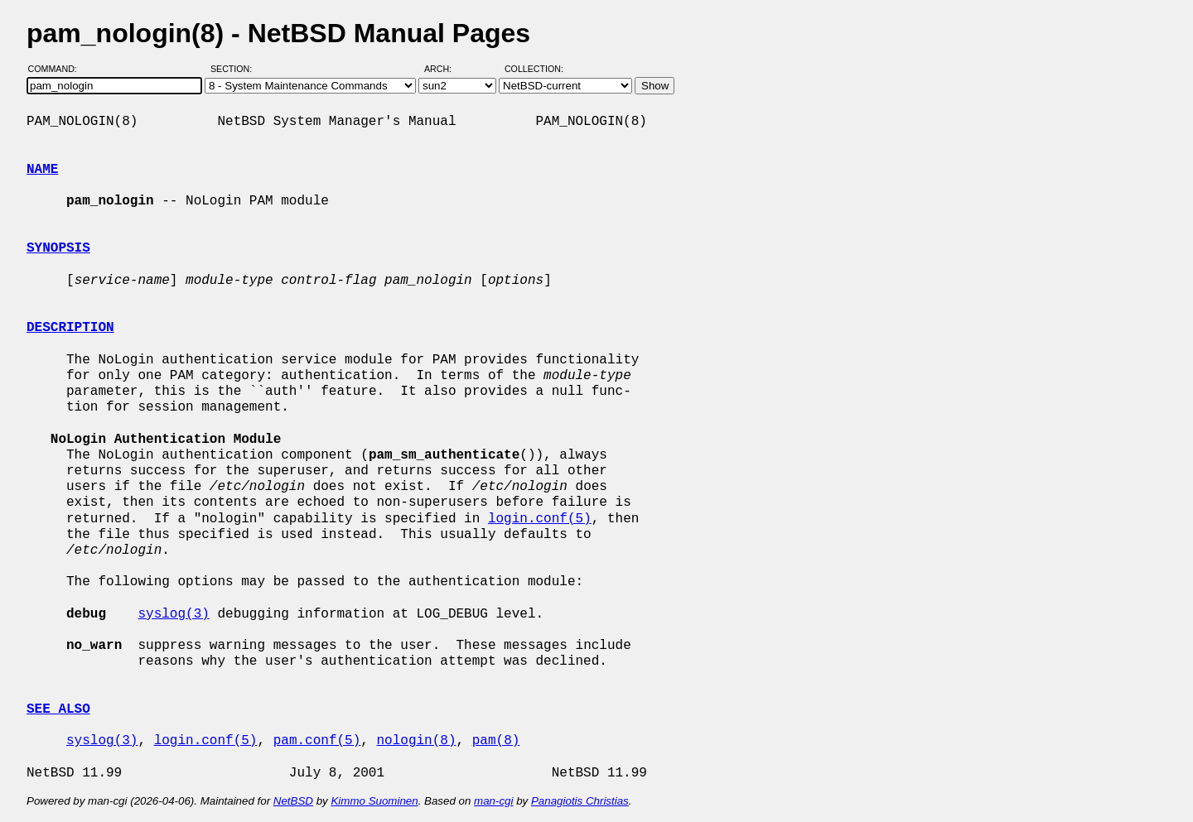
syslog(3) (173, 614)
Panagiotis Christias (580, 801)
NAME (42, 170)
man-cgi (493, 801)
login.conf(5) (540, 519)
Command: (57, 69)
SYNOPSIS (58, 248)
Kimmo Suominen (374, 801)
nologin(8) (416, 741)
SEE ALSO (58, 709)
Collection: (534, 69)
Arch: (445, 69)
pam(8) (496, 741)
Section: (234, 69)
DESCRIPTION (70, 328)
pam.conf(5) (317, 741)
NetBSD (293, 801)
